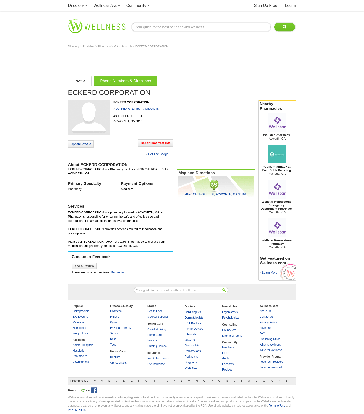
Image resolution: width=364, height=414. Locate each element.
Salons (114, 333)
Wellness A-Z (105, 5)
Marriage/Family (232, 335)
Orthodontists (118, 362)
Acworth (127, 46)
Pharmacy (104, 46)
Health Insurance (158, 358)
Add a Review (84, 266)
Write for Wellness (271, 350)
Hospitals (78, 350)
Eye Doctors (80, 316)
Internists (190, 334)
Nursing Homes (157, 346)
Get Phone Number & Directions (137, 108)
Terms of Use (277, 405)
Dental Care (118, 351)
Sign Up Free (265, 5)
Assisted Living (156, 329)
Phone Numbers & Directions (125, 81)
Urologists (191, 367)
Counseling (229, 324)
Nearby (277, 106)
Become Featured (271, 367)
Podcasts (228, 364)
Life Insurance (156, 364)
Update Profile (81, 144)
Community (136, 5)
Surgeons (191, 362)
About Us (265, 311)
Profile (79, 81)
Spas (113, 339)
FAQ (262, 333)
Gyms (113, 322)
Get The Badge (158, 154)
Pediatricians (193, 351)
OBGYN (190, 340)
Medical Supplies (158, 316)
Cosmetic (116, 311)
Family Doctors (194, 328)
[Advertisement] (152, 60)
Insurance (154, 353)
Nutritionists (80, 327)
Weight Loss (80, 333)
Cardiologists (193, 312)
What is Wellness (270, 344)
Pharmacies (80, 356)
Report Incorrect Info (156, 143)
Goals (225, 358)
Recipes (227, 369)
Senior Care (155, 323)
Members (228, 347)
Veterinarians (81, 361)
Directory (76, 5)
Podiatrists (191, 356)
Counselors (229, 330)
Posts (225, 353)
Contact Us (266, 316)
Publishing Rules (270, 339)
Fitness (114, 316)
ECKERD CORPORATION (151, 46)
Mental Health (231, 306)
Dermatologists (194, 317)
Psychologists (230, 317)
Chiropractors (81, 311)
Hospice (152, 340)
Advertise (265, 327)
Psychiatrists (230, 312)
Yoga (113, 344)
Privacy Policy (268, 322)
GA (116, 46)
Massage (78, 322)
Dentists (115, 357)
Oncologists (192, 345)
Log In (290, 5)
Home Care (154, 334)
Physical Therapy (120, 327)
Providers (89, 46)
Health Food (154, 311)
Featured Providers (271, 361)
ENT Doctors (193, 323)
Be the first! (118, 272)
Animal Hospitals (83, 345)
